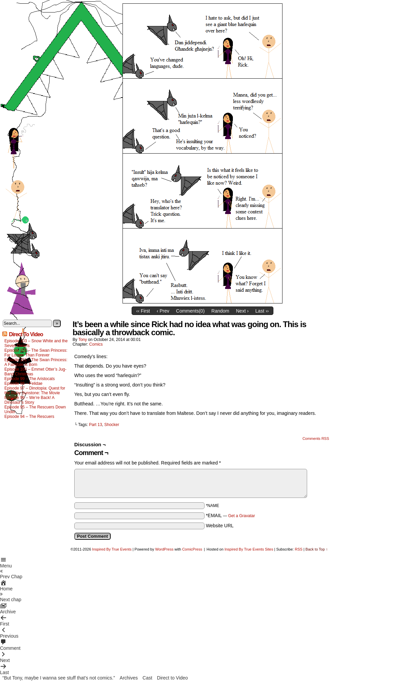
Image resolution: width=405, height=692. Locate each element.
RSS (298, 549)
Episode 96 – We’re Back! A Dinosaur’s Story (29, 400)
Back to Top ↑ (316, 549)
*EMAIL (230, 515)
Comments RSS (315, 438)
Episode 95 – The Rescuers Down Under (35, 409)
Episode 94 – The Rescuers (29, 416)
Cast (147, 678)
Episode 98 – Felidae (23, 383)
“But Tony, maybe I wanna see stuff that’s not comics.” (58, 678)
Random (220, 311)
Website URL (220, 525)
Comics (96, 344)
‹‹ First (143, 311)
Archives (129, 678)
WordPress (164, 549)
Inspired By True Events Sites (248, 549)
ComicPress (192, 549)
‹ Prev (163, 311)
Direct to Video (172, 678)
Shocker (111, 424)
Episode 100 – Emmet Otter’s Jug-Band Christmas (35, 371)
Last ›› (262, 311)
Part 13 (95, 424)
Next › (242, 311)
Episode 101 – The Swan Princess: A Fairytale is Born (36, 362)
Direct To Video (26, 334)
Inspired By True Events (112, 549)
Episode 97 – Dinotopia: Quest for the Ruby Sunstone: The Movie (34, 390)
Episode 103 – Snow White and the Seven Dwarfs (36, 343)
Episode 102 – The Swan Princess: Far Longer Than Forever (36, 352)
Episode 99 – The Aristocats (29, 378)
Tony (82, 339)
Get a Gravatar (241, 515)
